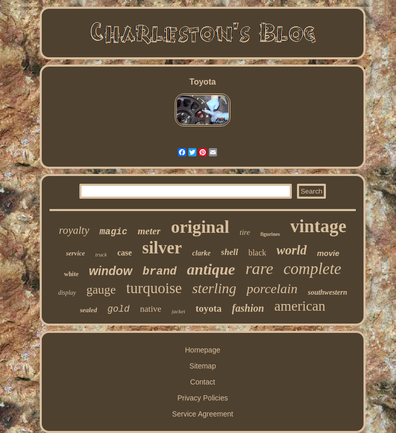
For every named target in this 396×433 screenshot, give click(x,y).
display (67, 292)
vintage (318, 226)
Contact (202, 382)
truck (101, 254)
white (71, 274)
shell (229, 252)
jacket (178, 311)
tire (245, 232)
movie (328, 253)
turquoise (154, 288)
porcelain (272, 288)
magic (113, 232)
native (150, 309)
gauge (101, 289)
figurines (270, 234)
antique (211, 269)
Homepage (203, 350)
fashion (248, 308)
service (75, 253)
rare (259, 268)
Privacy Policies (202, 398)
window (110, 271)
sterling (214, 288)
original (200, 226)
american (299, 306)
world (291, 250)
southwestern (327, 292)
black (258, 252)
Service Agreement (202, 414)
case (124, 252)
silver (162, 247)
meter (149, 231)
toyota (208, 308)
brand (160, 271)
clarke (201, 253)
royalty (74, 230)
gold (118, 309)
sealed (88, 310)
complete (312, 269)
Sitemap (202, 366)
